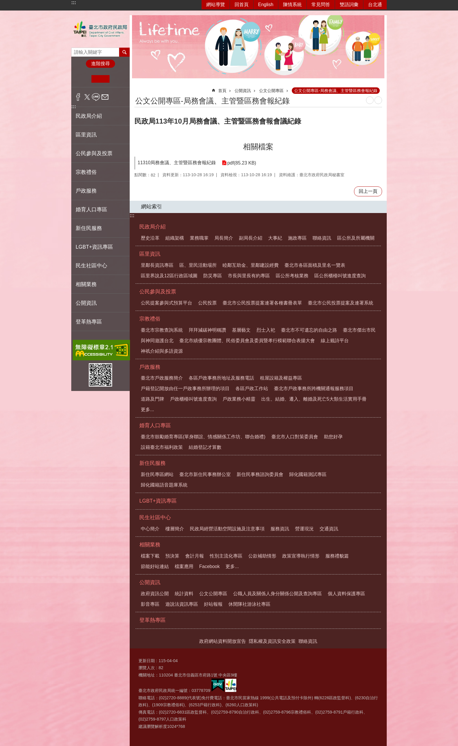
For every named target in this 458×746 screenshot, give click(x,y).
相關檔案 (258, 147)
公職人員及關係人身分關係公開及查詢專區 (277, 593)
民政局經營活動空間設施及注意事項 (227, 528)
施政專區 (297, 238)
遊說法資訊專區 (181, 604)
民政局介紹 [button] (89, 116)
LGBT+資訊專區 (94, 247)
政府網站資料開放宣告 (222, 641)
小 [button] (82, 79)
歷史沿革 (150, 238)
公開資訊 (243, 90)
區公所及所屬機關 (355, 238)
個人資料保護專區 (346, 593)
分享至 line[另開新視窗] (95, 97)
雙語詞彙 (349, 4)
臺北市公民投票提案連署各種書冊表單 (262, 302)
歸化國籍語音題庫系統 (164, 484)
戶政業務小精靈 (239, 399)
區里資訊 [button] (86, 135)
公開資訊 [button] (86, 303)
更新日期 (146, 660)
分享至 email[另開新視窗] (105, 97)
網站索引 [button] (151, 207)
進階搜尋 (100, 63)
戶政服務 (149, 367)
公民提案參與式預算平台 (166, 302)
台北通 (375, 4)
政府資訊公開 (155, 593)
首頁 (222, 90)
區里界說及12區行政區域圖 (169, 275)
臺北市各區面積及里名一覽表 (314, 265)
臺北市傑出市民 (359, 330)
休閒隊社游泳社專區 (249, 604)
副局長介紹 (250, 238)
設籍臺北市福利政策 (162, 447)
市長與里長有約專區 (249, 275)
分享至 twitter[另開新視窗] (87, 97)
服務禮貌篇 (337, 555)
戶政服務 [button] (86, 191)
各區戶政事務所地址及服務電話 (221, 377)
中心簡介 (150, 528)
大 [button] (118, 79)
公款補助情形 (262, 555)
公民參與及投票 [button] (94, 153)
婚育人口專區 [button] (91, 209)
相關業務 (149, 545)
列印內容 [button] (370, 100)
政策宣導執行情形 (301, 555)
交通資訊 (329, 528)
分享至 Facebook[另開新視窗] (78, 97)
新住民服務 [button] (89, 228)
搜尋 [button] (124, 52)
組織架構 (174, 238)
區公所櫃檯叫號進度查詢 (340, 275)
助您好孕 (333, 436)
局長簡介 (223, 238)
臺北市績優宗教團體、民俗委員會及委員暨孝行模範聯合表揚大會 (247, 340)
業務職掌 (199, 238)
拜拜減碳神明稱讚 (207, 330)
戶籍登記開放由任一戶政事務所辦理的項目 (185, 388)
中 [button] (100, 79)
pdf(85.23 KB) (241, 162)
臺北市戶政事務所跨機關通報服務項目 (313, 388)
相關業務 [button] (86, 284)
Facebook (209, 566)
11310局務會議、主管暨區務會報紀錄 (177, 162)
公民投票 (207, 302)
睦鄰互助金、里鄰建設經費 (251, 265)
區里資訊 (149, 254)
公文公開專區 (271, 90)
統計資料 (184, 593)
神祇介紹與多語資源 (162, 351)
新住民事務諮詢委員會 (260, 474)
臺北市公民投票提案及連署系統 (340, 302)
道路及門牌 (152, 399)
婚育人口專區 (155, 425)
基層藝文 (241, 330)
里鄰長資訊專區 (157, 265)
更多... (147, 409)
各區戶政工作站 (251, 388)
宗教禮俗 (149, 319)
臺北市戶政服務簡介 (162, 377)
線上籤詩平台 (335, 340)
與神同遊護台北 (157, 340)
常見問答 (320, 4)
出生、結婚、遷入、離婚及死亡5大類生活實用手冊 (314, 399)
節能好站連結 (155, 566)
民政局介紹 (152, 227)
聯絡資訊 (322, 238)
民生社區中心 (155, 517)
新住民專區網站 (157, 474)
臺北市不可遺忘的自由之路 (309, 330)
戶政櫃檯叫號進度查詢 (193, 399)
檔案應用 (184, 566)
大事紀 (275, 238)
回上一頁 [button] (368, 191)
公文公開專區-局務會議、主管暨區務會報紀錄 (335, 90)
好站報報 (213, 604)
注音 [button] (378, 100)
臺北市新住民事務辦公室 (205, 474)
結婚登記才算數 (205, 447)
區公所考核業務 (292, 275)
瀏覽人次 (146, 667)
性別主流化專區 (226, 555)
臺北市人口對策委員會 (294, 436)
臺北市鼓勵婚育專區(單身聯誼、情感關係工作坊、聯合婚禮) (203, 436)
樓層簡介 (174, 528)
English (265, 4)
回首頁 (242, 4)
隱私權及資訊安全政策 (272, 641)
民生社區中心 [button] (91, 266)
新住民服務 (152, 463)
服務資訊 (279, 528)
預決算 (172, 555)
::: (73, 2)
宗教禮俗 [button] (86, 172)
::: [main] (138, 88)
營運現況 (304, 528)
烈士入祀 (265, 330)
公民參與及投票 (157, 292)
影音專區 (150, 604)
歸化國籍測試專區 (308, 474)
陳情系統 (292, 4)
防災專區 (212, 275)
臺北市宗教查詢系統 (162, 330)
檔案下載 (150, 555)
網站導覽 (215, 4)
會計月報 (194, 555)
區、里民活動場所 (198, 265)
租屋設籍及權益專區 (281, 377)
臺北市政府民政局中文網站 (100, 29)
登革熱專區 (89, 322)
